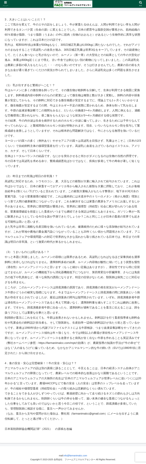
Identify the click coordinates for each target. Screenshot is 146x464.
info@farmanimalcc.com (75, 455)
